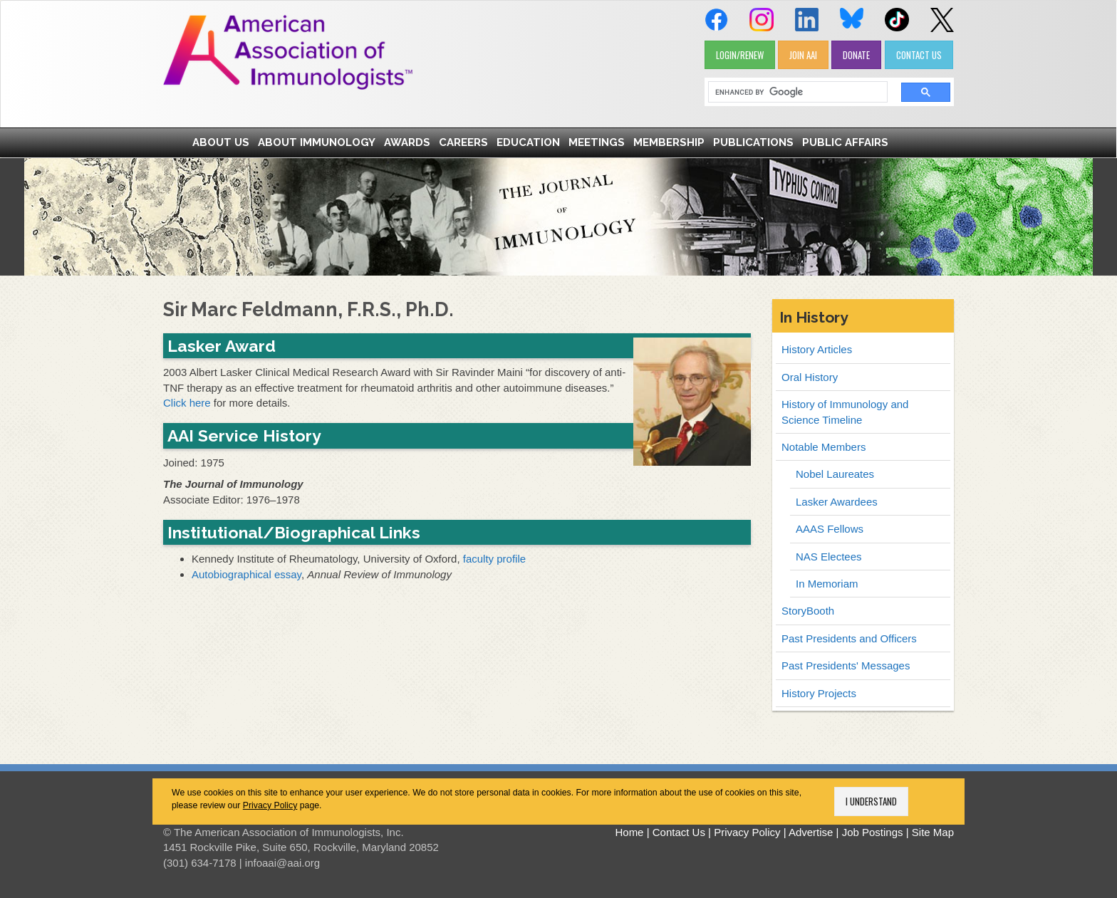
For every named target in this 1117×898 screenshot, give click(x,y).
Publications (753, 142)
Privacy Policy (270, 805)
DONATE (856, 55)
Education (528, 142)
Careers (463, 142)
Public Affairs (845, 142)
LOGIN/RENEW (740, 55)
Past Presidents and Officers (849, 638)
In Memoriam (827, 584)
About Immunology (316, 142)
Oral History (809, 377)
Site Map (933, 832)
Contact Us (679, 832)
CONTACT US (919, 55)
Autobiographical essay (246, 574)
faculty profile (494, 559)
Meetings (596, 142)
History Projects (818, 693)
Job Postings (872, 832)
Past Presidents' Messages (845, 665)
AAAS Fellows (829, 529)
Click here (187, 403)
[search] (793, 92)
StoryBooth (807, 611)
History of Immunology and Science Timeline (844, 411)
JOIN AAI (803, 55)
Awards (407, 142)
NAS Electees (829, 556)
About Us (220, 142)
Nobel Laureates (835, 474)
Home (629, 832)
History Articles (816, 349)
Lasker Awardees (837, 502)
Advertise (811, 832)
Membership (669, 142)
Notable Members (823, 447)
